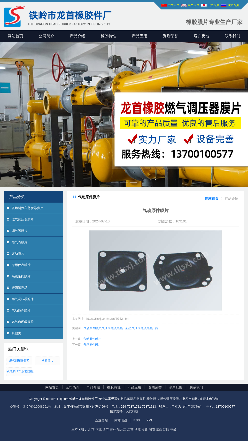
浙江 (137, 429)
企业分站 (101, 420)
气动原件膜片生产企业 (116, 328)
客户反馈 (201, 36)
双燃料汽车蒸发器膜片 (27, 208)
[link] (211, 198)
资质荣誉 (170, 36)
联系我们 (232, 36)
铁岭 (173, 429)
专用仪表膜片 (21, 265)
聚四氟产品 (19, 287)
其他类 (16, 333)
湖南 (152, 429)
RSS (136, 420)
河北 (98, 429)
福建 (144, 429)
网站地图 (120, 420)
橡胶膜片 (47, 360)
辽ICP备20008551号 (37, 406)
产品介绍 (77, 36)
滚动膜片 (18, 253)
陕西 (159, 429)
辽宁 (105, 429)
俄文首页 (233, 5)
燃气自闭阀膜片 (23, 322)
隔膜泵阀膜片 (21, 276)
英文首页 (193, 5)
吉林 (113, 429)
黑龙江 (121, 429)
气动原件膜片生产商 (145, 328)
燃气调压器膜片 (23, 219)
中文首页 (173, 5)
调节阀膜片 (19, 231)
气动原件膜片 (21, 310)
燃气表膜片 (19, 242)
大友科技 (132, 411)
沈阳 (166, 429)
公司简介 (46, 36)
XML (150, 420)
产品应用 (139, 36)
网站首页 (15, 36)
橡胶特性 (108, 36)
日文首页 (213, 5)
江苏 (130, 429)
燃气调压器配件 (23, 299)
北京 (91, 429)
